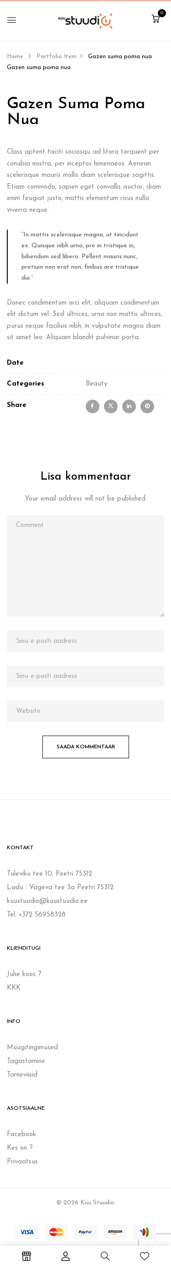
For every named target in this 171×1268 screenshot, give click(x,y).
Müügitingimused (32, 1047)
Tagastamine (26, 1061)
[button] (155, 19)
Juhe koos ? (24, 974)
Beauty (96, 384)
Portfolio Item (56, 57)
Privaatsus (22, 1161)
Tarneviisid (22, 1075)
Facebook (21, 1134)
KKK (14, 988)
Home (15, 57)
